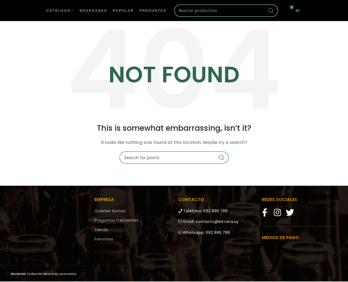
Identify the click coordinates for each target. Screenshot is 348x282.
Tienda (101, 230)
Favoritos (103, 240)
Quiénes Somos (109, 211)
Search (271, 11)
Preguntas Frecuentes (116, 221)
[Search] (226, 11)
